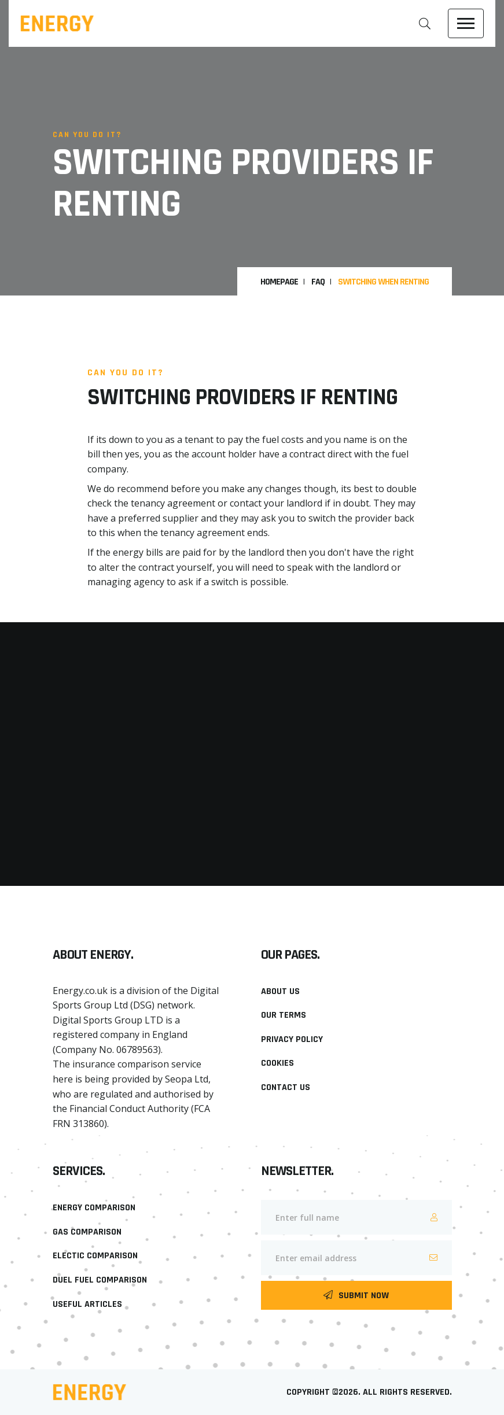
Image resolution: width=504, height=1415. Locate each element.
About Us (280, 991)
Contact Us (285, 1087)
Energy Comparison (94, 1208)
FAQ (318, 282)
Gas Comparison (87, 1232)
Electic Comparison (95, 1256)
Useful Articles (87, 1304)
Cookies (277, 1063)
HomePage (279, 282)
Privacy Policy (292, 1039)
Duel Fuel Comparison (100, 1280)
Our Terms (283, 1015)
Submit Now (356, 1296)
